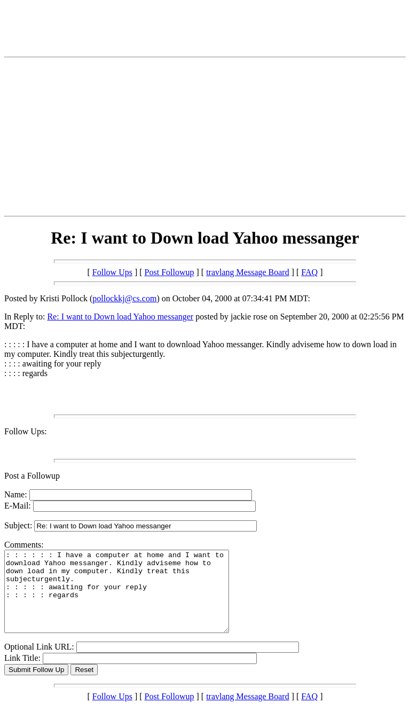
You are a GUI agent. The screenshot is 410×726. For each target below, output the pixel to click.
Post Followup (169, 272)
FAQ (309, 272)
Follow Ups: (25, 431)
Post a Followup (32, 475)
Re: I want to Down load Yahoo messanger (120, 316)
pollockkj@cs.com (124, 298)
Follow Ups (112, 272)
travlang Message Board (247, 272)
